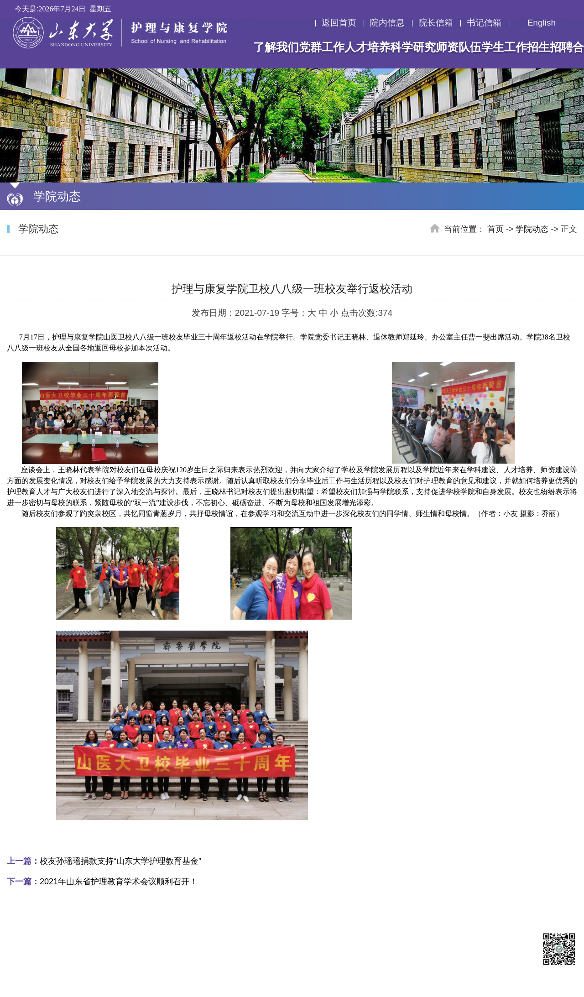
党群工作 (321, 47)
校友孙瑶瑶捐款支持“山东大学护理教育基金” (104, 861)
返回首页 (339, 22)
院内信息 (387, 22)
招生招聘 (550, 47)
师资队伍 (458, 47)
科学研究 (413, 47)
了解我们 (276, 47)
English (535, 22)
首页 (495, 229)
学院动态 (532, 229)
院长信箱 (435, 22)
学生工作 (504, 47)
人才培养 (367, 47)
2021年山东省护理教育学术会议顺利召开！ (102, 881)
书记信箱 (484, 22)
